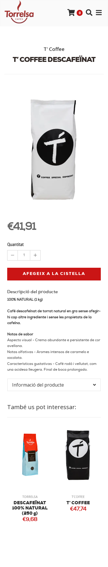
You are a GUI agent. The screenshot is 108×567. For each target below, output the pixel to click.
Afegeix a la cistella (54, 274)
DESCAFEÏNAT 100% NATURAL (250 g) (30, 508)
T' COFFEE (78, 503)
